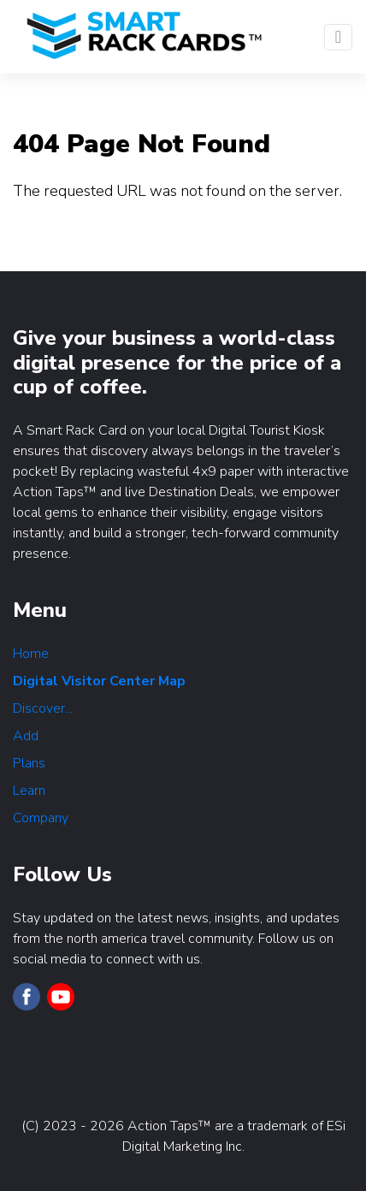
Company (40, 818)
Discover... (43, 708)
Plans (29, 763)
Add (25, 735)
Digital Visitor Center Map (99, 681)
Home (31, 653)
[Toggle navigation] (338, 37)
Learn (29, 790)
